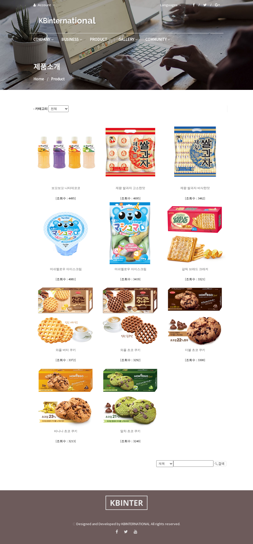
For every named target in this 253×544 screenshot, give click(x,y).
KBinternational (67, 20)
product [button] (100, 40)
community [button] (157, 40)
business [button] (71, 40)
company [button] (43, 40)
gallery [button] (128, 40)
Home (38, 79)
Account (44, 5)
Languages (170, 5)
